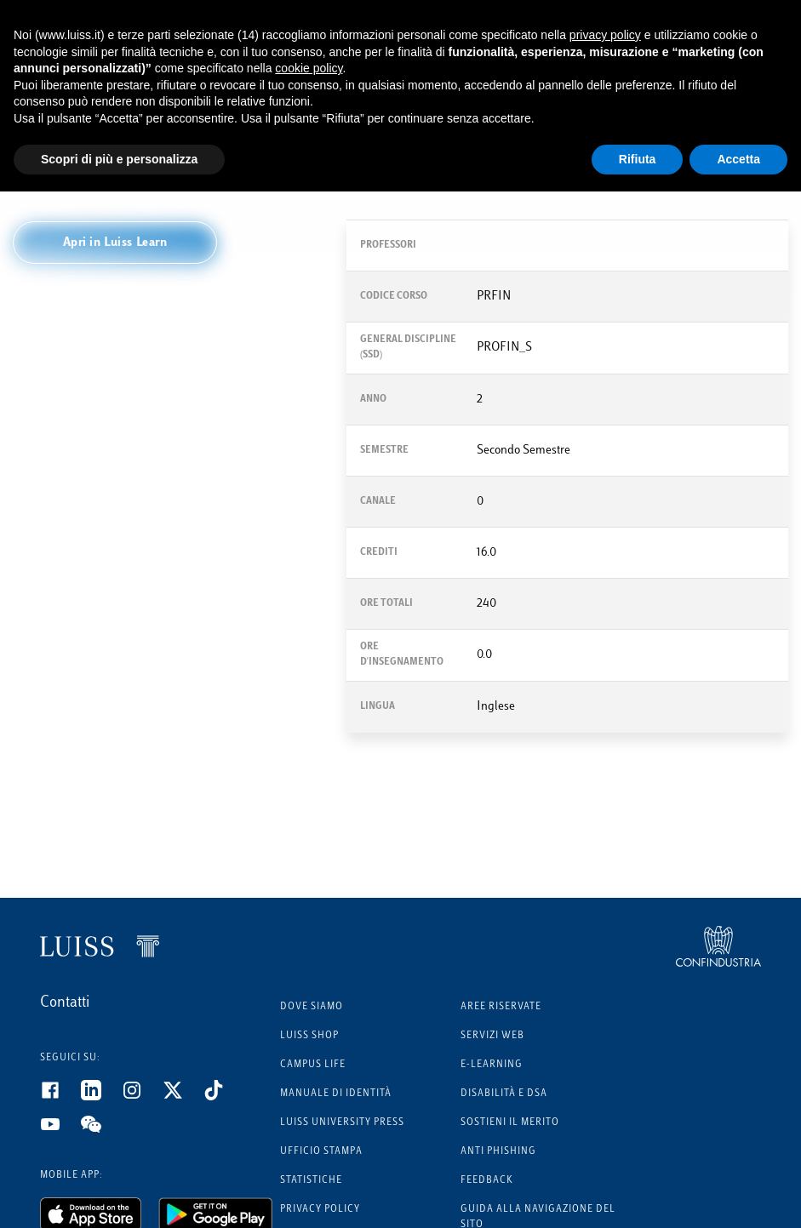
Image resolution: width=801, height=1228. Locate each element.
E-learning (492, 1065)
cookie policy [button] (308, 68)
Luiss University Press (342, 1123)
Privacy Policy (320, 1209)
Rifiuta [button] (637, 159)
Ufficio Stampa (321, 1152)
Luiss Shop (309, 1036)
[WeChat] (101, 1131)
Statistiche (311, 1180)
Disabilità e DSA (504, 1094)
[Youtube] (60, 1131)
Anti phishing (498, 1152)
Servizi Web (492, 1036)
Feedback (487, 1180)
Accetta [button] (738, 159)
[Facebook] (60, 1097)
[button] (115, 242)
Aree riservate (501, 1007)
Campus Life (313, 1065)
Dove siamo (311, 1007)
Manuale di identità (336, 1094)
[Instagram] (142, 1097)
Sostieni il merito (510, 1123)
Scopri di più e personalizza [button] (119, 159)
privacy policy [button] (605, 35)
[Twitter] (183, 1097)
